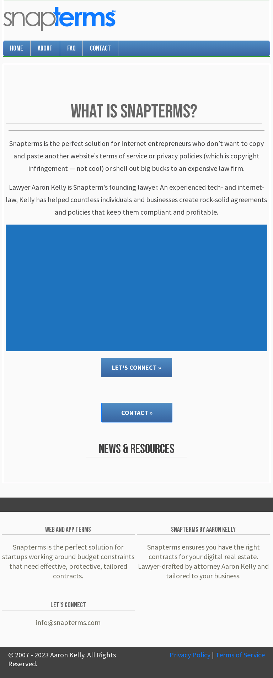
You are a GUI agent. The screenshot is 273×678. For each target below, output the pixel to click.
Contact (100, 48)
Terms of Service (240, 654)
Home (16, 48)
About (45, 48)
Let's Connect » (136, 367)
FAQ (71, 48)
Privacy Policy (190, 654)
